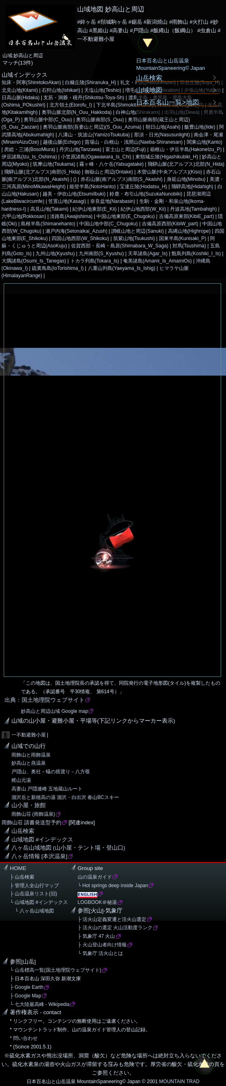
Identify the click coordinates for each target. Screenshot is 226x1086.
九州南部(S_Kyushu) (101, 253)
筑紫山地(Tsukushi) (134, 238)
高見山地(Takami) (49, 209)
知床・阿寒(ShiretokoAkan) (31, 82)
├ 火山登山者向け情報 (102, 945)
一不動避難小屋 (28, 735)
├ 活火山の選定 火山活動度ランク (115, 927)
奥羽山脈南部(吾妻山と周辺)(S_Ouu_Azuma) (92, 127)
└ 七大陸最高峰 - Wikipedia (39, 1004)
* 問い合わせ (24, 1038)
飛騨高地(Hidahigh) (192, 186)
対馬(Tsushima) (189, 246)
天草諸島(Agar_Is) (148, 253)
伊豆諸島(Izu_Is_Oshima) (29, 157)
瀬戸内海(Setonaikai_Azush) (76, 231)
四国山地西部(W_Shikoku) (80, 238)
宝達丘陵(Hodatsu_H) (143, 186)
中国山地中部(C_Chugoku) (108, 224)
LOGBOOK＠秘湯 (97, 902)
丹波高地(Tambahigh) (193, 209)
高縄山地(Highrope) (189, 231)
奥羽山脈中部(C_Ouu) (48, 119)
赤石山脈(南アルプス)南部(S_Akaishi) (122, 179)
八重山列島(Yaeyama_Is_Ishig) (121, 268)
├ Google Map (25, 996)
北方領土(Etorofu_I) (70, 105)
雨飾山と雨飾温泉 (31, 755)
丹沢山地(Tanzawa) (80, 149)
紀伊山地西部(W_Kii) (143, 209)
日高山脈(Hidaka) (21, 97)
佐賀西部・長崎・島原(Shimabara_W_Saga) (119, 246)
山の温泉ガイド (95, 877)
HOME (18, 868)
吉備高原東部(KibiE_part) (186, 216)
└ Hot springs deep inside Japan (113, 885)
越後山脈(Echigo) (62, 142)
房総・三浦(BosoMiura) (29, 149)
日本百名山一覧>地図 (167, 102)
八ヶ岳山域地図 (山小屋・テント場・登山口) (68, 848)
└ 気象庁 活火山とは (100, 953)
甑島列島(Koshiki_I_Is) (196, 253)
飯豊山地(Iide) (199, 127)
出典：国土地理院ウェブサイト (44, 700)
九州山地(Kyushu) (55, 253)
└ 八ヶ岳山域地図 (32, 911)
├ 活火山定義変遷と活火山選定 (112, 919)
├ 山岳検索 (22, 877)
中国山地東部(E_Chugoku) (125, 216)
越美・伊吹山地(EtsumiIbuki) (74, 194)
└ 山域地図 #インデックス (39, 902)
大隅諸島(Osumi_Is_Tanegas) (34, 261)
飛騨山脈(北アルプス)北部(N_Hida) (186, 164)
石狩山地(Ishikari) (61, 90)
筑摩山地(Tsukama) (54, 164)
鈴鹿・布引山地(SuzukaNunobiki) (146, 194)
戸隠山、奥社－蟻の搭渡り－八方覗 (50, 771)
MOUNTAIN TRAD (179, 1081)
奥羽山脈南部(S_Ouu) (100, 119)
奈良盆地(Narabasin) (112, 201)
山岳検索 (22, 831)
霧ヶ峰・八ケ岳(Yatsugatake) (111, 164)
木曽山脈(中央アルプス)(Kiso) (169, 172)
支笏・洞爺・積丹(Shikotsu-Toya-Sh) (83, 97)
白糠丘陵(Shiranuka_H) (90, 82)
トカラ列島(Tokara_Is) (94, 261)
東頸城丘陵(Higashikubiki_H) (166, 157)
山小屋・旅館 (28, 805)
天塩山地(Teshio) (102, 90)
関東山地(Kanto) (204, 142)
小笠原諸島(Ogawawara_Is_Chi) (96, 157)
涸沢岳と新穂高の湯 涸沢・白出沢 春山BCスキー (65, 797)
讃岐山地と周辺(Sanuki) (137, 231)
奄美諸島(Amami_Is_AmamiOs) (157, 261)
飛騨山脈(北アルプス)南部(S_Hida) (42, 172)
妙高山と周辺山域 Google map (54, 711)
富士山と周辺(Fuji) (125, 149)
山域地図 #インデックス (42, 840)
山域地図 (149, 89)
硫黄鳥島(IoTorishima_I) (58, 268)
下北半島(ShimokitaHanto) (124, 105)
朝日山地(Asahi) (163, 127)
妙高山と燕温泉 (28, 763)
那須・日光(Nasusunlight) (162, 135)
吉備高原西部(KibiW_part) (170, 224)
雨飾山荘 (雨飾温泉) (33, 814)
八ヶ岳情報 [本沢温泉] (39, 856)
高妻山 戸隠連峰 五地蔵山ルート (47, 789)
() (74, 179)
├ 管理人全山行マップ (34, 885)
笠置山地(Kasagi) (67, 201)
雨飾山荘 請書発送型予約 (32, 822)
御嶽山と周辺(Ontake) (109, 172)
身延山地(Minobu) (186, 179)
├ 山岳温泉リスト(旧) (33, 894)
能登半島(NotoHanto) (92, 186)
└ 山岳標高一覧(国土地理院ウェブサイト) (55, 970)
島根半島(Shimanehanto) (48, 224)
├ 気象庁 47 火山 (96, 936)
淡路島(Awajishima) (71, 216)
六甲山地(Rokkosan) (24, 216)
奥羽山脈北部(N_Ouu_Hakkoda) (77, 112)
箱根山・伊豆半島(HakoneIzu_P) (186, 149)
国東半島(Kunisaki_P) (182, 238)
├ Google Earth (26, 987)
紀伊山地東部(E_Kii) (94, 209)
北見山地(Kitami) (20, 90)
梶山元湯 (21, 780)
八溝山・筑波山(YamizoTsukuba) (94, 135)
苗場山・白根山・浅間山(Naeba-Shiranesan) (134, 142)
